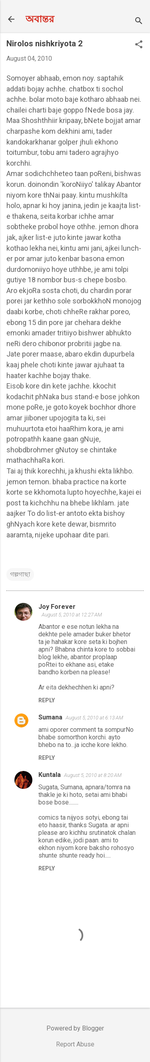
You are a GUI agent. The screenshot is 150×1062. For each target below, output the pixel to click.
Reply (46, 700)
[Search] (139, 22)
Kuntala (49, 775)
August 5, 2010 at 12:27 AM (72, 615)
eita (51, 687)
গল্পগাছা (20, 574)
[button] (139, 45)
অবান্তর (40, 19)
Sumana (50, 717)
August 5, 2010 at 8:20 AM (93, 775)
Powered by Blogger (75, 1028)
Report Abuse (75, 1044)
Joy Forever (57, 606)
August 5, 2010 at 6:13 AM (94, 718)
